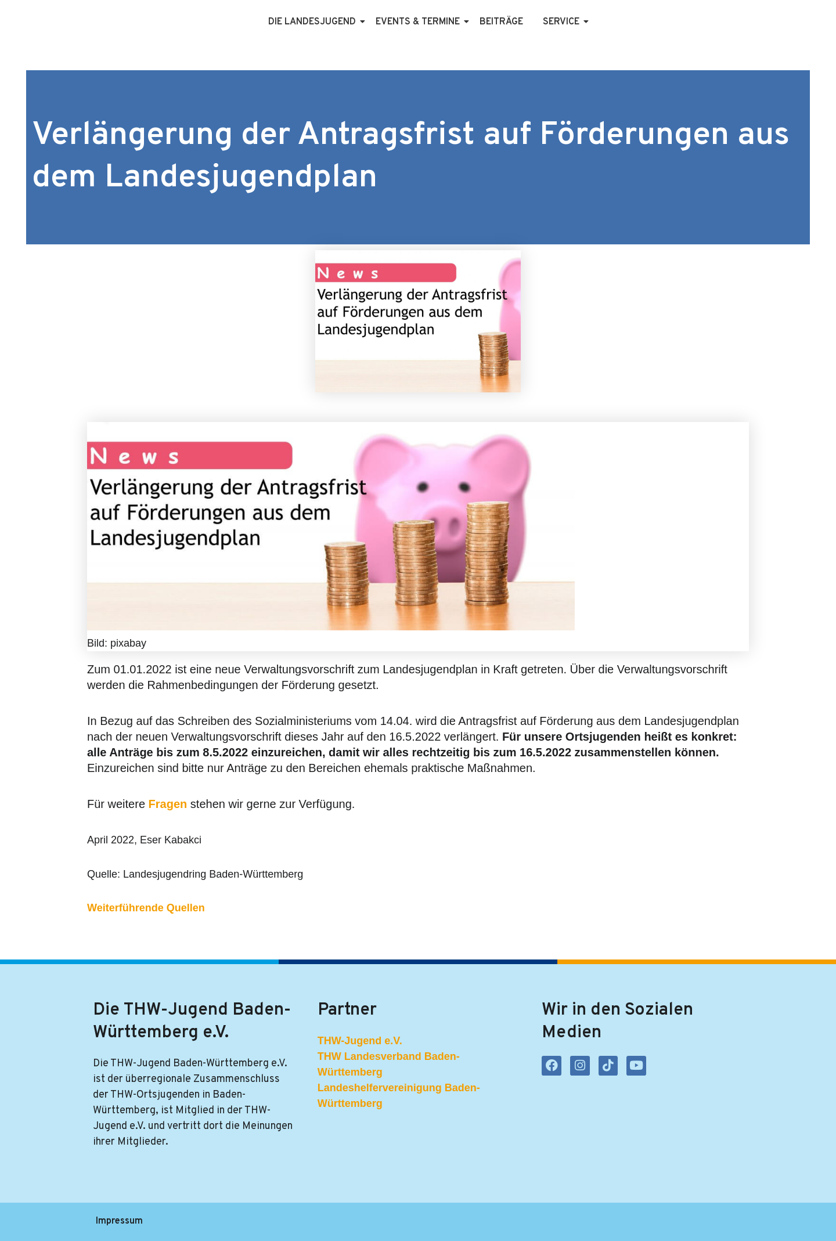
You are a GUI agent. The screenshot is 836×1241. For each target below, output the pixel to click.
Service (563, 22)
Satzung (291, 1222)
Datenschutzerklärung (208, 1222)
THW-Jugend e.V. (360, 1041)
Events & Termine (420, 22)
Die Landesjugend (314, 22)
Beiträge (501, 22)
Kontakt (343, 1222)
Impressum (119, 1222)
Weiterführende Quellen (146, 908)
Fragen (169, 804)
